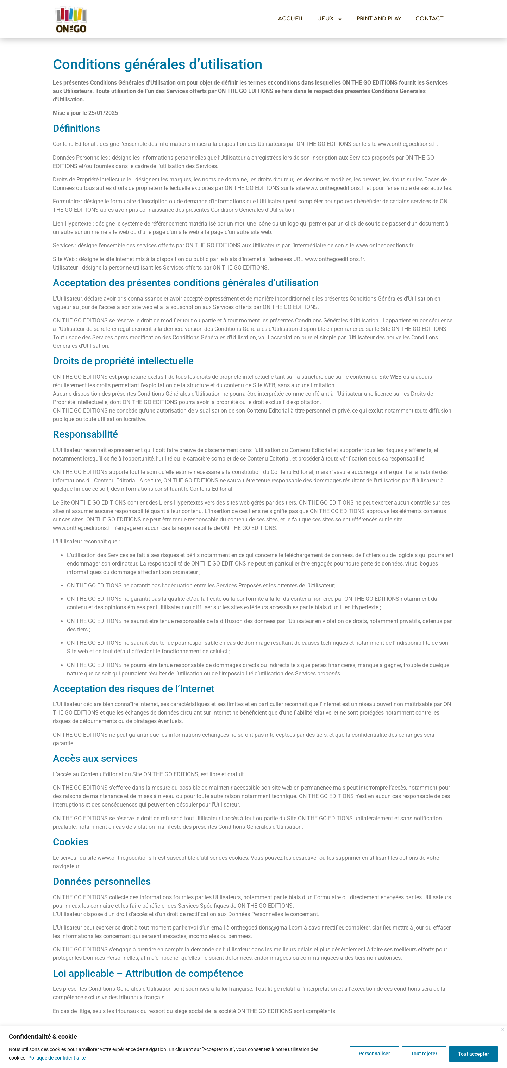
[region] (253, 1047)
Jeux (330, 19)
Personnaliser (368, 1053)
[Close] (502, 1029)
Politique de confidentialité (57, 1058)
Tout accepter (472, 1053)
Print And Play (379, 19)
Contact (429, 19)
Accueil (291, 19)
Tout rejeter (420, 1053)
